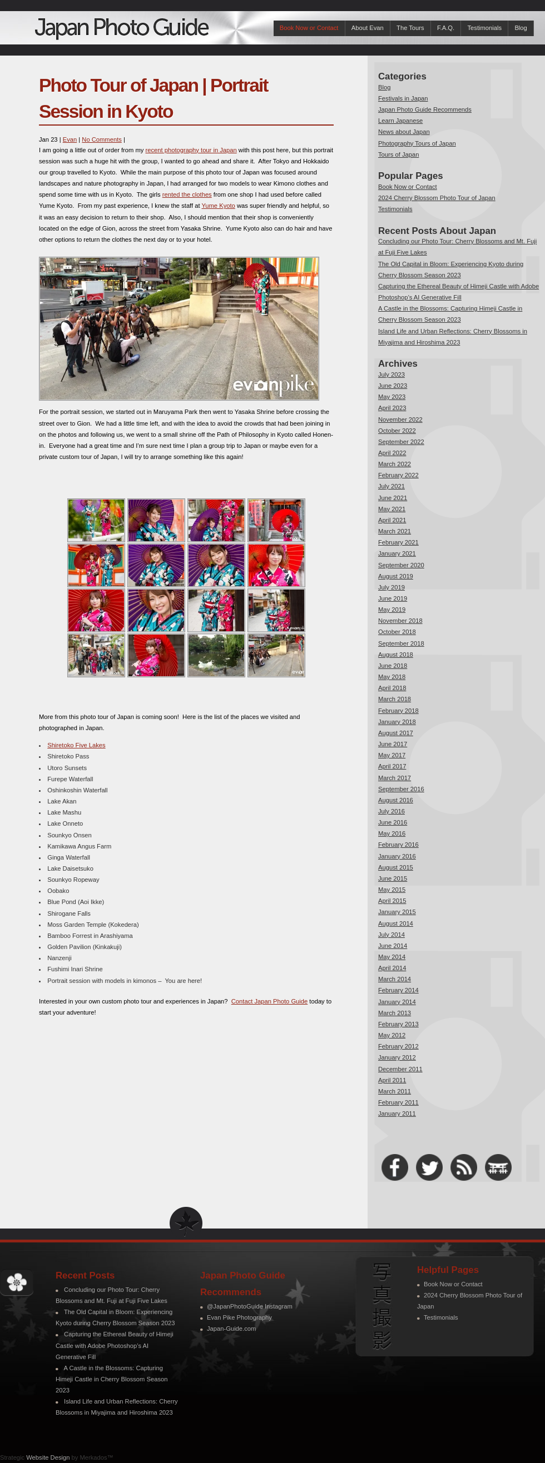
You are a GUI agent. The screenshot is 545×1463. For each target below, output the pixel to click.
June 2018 (392, 665)
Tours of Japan (398, 154)
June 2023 (392, 385)
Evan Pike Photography (239, 1317)
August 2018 (395, 654)
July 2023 (391, 374)
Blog (520, 27)
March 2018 (394, 699)
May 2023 (391, 396)
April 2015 (392, 900)
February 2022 (398, 475)
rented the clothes (187, 194)
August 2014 (395, 923)
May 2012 (391, 1035)
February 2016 (398, 844)
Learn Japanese (400, 120)
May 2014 (391, 956)
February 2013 (398, 1024)
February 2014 (398, 990)
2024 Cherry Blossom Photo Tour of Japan (437, 197)
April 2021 (392, 520)
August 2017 (395, 733)
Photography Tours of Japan (417, 143)
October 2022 (397, 430)
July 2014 (391, 934)
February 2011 (398, 1102)
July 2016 (391, 811)
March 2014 (394, 979)
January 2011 (397, 1113)
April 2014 (392, 968)
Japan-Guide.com (231, 1328)
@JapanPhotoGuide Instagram (250, 1306)
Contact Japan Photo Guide (269, 1001)
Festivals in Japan (403, 98)
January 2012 (397, 1057)
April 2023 (392, 408)
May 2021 (391, 509)
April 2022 (392, 453)
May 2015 (391, 889)
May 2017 (391, 755)
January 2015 (397, 911)
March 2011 (394, 1091)
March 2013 (394, 1013)
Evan (70, 139)
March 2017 (394, 778)
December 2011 (400, 1069)
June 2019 (392, 598)
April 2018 (392, 688)
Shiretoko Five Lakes (76, 745)
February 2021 (398, 542)
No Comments (102, 139)
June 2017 (392, 744)
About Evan (367, 27)
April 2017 (392, 766)
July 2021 (391, 486)
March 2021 (394, 531)
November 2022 (400, 419)
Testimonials (484, 27)
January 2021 (397, 553)
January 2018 (397, 721)
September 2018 (401, 643)
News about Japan (404, 131)
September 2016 (401, 789)
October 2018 (397, 631)
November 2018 (400, 620)
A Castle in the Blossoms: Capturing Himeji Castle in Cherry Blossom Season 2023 (111, 1379)
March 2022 (394, 464)
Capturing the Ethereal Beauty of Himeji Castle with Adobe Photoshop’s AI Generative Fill (115, 1345)
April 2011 (392, 1080)
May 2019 (391, 609)
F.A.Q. (445, 27)
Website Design (48, 1457)
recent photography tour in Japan (191, 150)
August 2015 (395, 867)
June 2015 (392, 878)
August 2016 (395, 800)
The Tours (410, 27)
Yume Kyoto (218, 205)
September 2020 (401, 565)
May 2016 (391, 833)
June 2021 (392, 498)
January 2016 (397, 856)
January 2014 (397, 1001)
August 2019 (395, 576)
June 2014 (392, 945)
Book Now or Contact (309, 27)
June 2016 (392, 822)
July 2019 (391, 587)
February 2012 (398, 1046)
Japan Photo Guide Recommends (425, 109)
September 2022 (401, 441)
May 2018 (391, 676)
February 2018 (398, 710)
